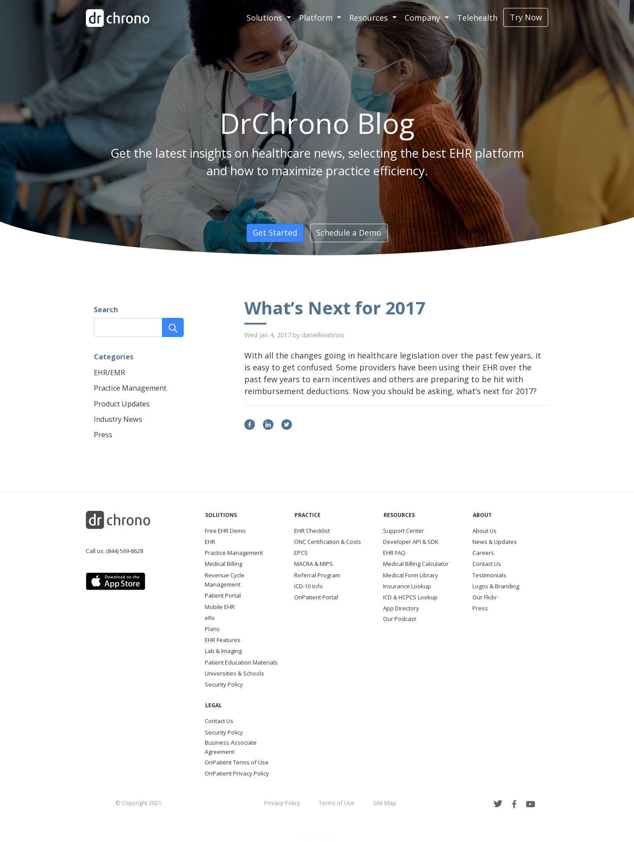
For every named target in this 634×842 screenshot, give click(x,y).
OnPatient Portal (316, 597)
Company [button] (423, 17)
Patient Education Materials (241, 662)
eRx (210, 618)
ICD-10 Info (308, 586)
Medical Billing (223, 564)
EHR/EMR (109, 372)
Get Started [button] (275, 232)
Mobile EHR (220, 607)
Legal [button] (213, 705)
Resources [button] (369, 17)
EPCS (301, 553)
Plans (212, 629)
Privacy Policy (282, 803)
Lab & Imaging (223, 651)
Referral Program (317, 575)
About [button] (482, 515)
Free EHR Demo (225, 531)
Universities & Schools (234, 673)
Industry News (118, 419)
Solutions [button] (265, 17)
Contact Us (486, 564)
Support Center (403, 531)
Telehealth (477, 17)
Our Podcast (399, 619)
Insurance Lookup (407, 586)
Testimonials (489, 575)
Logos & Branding (495, 586)
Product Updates (122, 404)
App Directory (401, 608)
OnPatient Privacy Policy (237, 773)
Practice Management (130, 388)
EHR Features (222, 640)
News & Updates (494, 542)
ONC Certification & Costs (327, 542)
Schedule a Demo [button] (348, 232)
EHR (210, 542)
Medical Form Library (410, 575)
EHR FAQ (394, 553)
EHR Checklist (312, 531)
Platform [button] (317, 17)
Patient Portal (223, 595)
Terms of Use (336, 803)
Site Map (384, 803)
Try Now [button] (526, 17)
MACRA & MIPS (313, 564)
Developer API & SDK (411, 542)
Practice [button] (308, 515)
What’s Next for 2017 (335, 308)
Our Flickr (484, 597)
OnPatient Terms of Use (237, 762)
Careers (483, 553)
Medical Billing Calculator (416, 564)
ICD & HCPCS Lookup (410, 597)
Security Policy (224, 684)
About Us (484, 531)
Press (103, 434)
